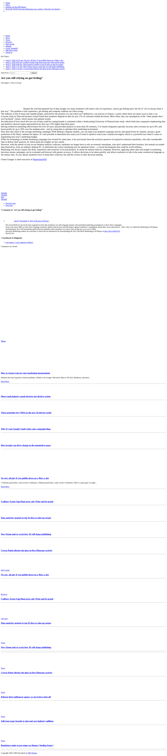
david (16, 221)
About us (9, 52)
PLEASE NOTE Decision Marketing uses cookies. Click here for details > (33, 9)
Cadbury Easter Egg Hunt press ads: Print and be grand (27, 501)
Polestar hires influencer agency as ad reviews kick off (26, 697)
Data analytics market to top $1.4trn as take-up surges (26, 518)
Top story (4, 619)
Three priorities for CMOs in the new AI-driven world (26, 412)
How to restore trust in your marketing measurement (25, 373)
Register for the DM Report (16, 7)
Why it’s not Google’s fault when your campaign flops (26, 429)
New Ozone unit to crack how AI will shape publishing (26, 534)
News (8, 38)
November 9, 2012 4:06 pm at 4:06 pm (34, 221)
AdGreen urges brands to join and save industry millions (27, 721)
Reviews (9, 42)
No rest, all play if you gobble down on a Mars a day (25, 478)
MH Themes (32, 753)
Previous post (11, 203)
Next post (9, 205)
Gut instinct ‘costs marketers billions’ (20, 242)
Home (8, 3)
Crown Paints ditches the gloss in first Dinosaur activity (26, 550)
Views (8, 40)
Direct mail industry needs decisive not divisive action (25, 396)
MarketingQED (40, 159)
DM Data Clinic (12, 50)
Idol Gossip (10, 44)
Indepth (8, 46)
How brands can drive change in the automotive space (26, 445)
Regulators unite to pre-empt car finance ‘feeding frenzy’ (27, 745)
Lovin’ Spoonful (12, 48)
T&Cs (8, 5)
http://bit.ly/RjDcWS (112, 231)
